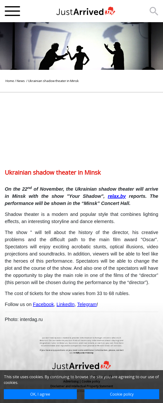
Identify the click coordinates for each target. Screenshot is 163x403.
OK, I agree (40, 394)
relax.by (117, 196)
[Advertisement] (81, 125)
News (21, 81)
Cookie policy (122, 394)
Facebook (43, 304)
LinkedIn (66, 304)
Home (10, 81)
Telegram (87, 304)
